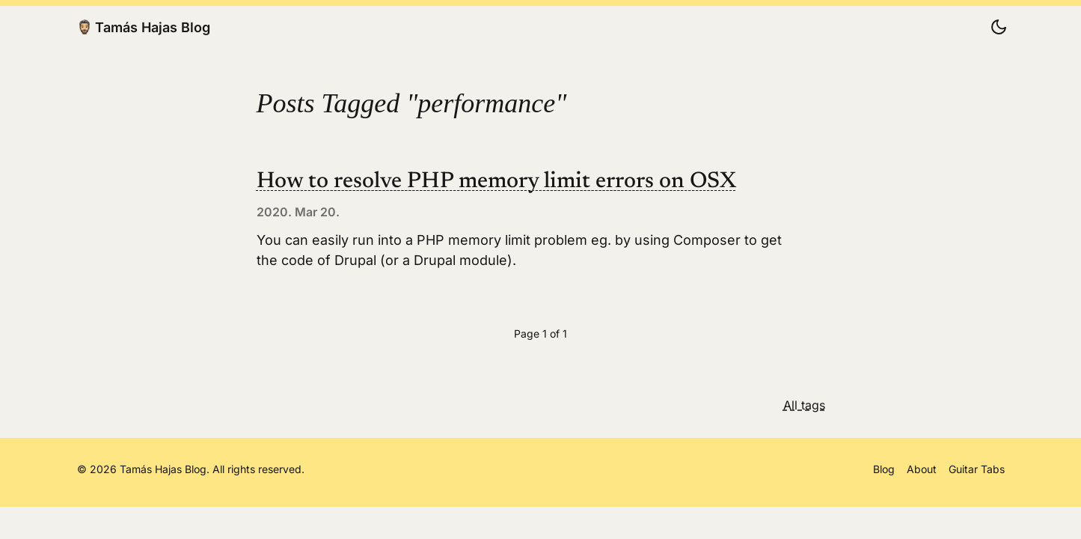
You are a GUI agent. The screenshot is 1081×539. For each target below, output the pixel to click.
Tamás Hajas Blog (143, 26)
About (922, 469)
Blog (884, 469)
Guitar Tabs (977, 469)
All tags (804, 405)
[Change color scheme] (999, 27)
